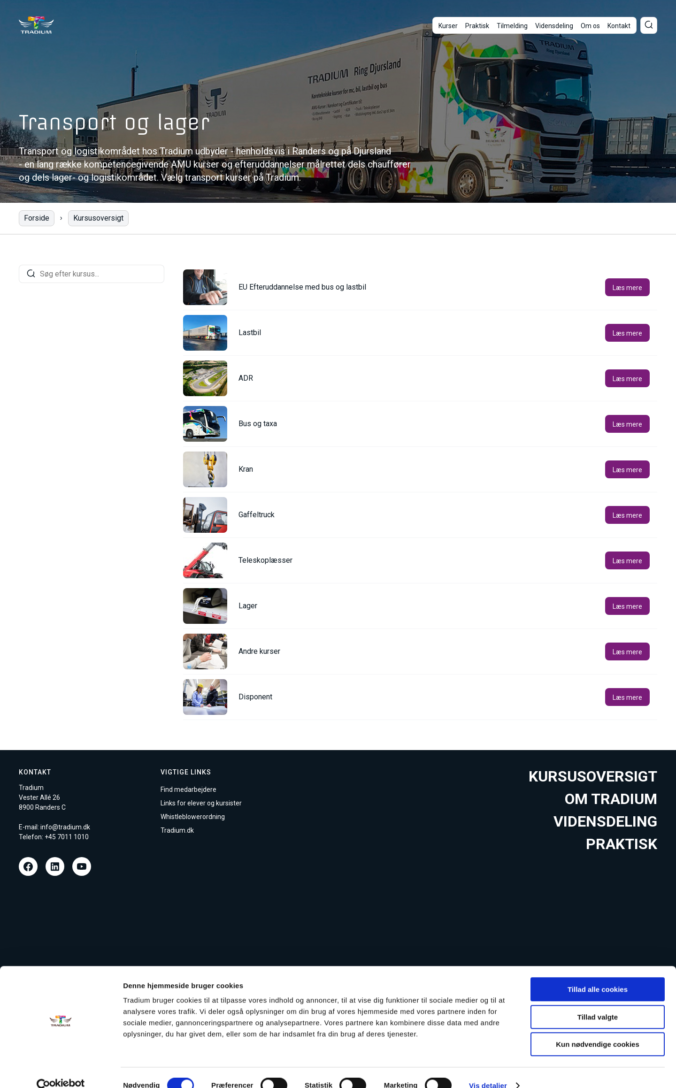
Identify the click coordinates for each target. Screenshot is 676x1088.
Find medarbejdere (188, 789)
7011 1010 (73, 837)
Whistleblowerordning (193, 816)
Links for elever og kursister (201, 803)
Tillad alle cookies (598, 973)
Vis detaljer (488, 1069)
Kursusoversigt (98, 218)
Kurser (448, 26)
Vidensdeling (554, 26)
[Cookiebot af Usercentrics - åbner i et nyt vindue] (61, 1070)
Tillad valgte (597, 1001)
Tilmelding (512, 26)
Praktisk (477, 26)
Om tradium (611, 798)
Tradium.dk (177, 830)
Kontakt (618, 26)
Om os (590, 26)
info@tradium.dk (65, 827)
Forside (36, 218)
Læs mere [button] (627, 287)
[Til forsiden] (36, 25)
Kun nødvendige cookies (597, 1028)
